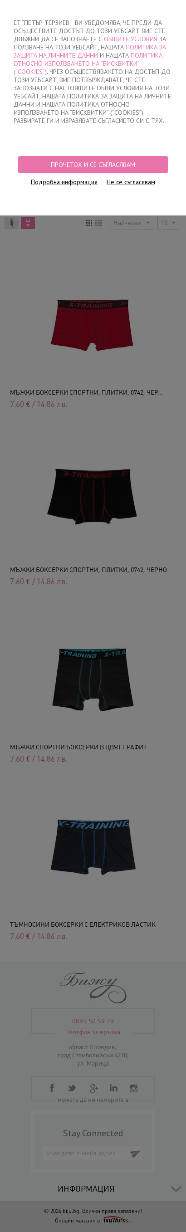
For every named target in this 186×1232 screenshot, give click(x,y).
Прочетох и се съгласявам (93, 165)
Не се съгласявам (131, 182)
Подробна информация (64, 182)
